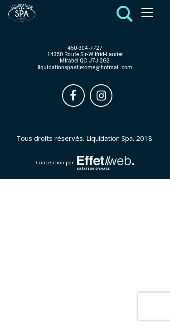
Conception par (85, 163)
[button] (122, 13)
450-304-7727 (85, 48)
